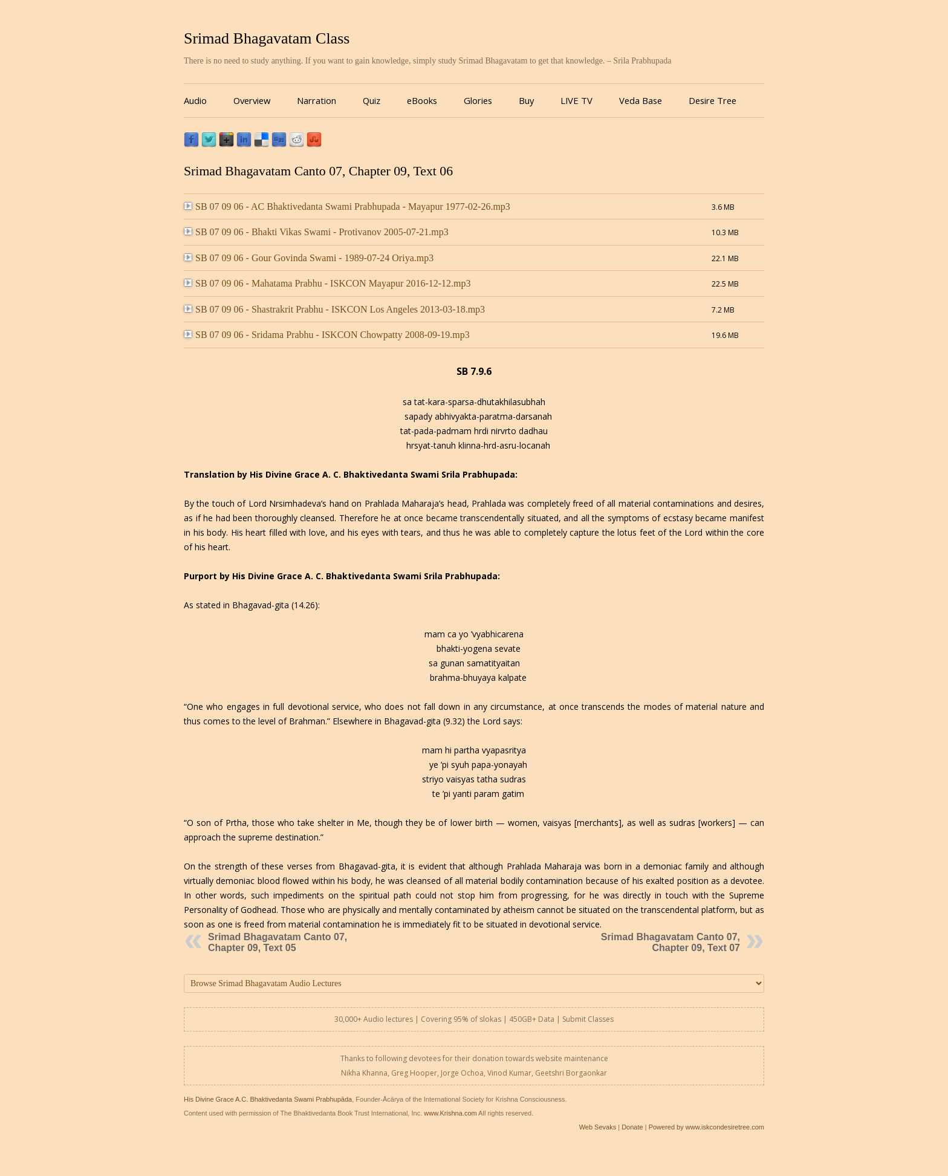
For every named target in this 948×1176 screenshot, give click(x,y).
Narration (316, 100)
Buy (526, 100)
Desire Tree (712, 100)
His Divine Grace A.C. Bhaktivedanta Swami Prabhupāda (268, 1099)
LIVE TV (576, 100)
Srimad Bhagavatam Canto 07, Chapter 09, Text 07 (670, 942)
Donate (632, 1127)
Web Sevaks (598, 1127)
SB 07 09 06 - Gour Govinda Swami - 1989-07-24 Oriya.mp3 (308, 258)
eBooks (422, 100)
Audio (195, 100)
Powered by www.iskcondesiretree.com (706, 1127)
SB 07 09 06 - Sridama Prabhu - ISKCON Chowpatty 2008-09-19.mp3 (327, 335)
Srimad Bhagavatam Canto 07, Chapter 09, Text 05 (277, 942)
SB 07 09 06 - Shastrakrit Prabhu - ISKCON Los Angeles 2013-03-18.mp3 (334, 309)
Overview (251, 100)
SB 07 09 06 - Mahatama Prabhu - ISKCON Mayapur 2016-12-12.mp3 (327, 283)
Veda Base (640, 100)
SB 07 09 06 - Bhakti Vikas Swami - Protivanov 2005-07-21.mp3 (316, 232)
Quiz (371, 100)
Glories (478, 100)
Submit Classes (588, 1019)
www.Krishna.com (450, 1113)
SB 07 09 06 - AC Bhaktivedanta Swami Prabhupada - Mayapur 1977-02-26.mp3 (347, 206)
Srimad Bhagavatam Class (266, 38)
